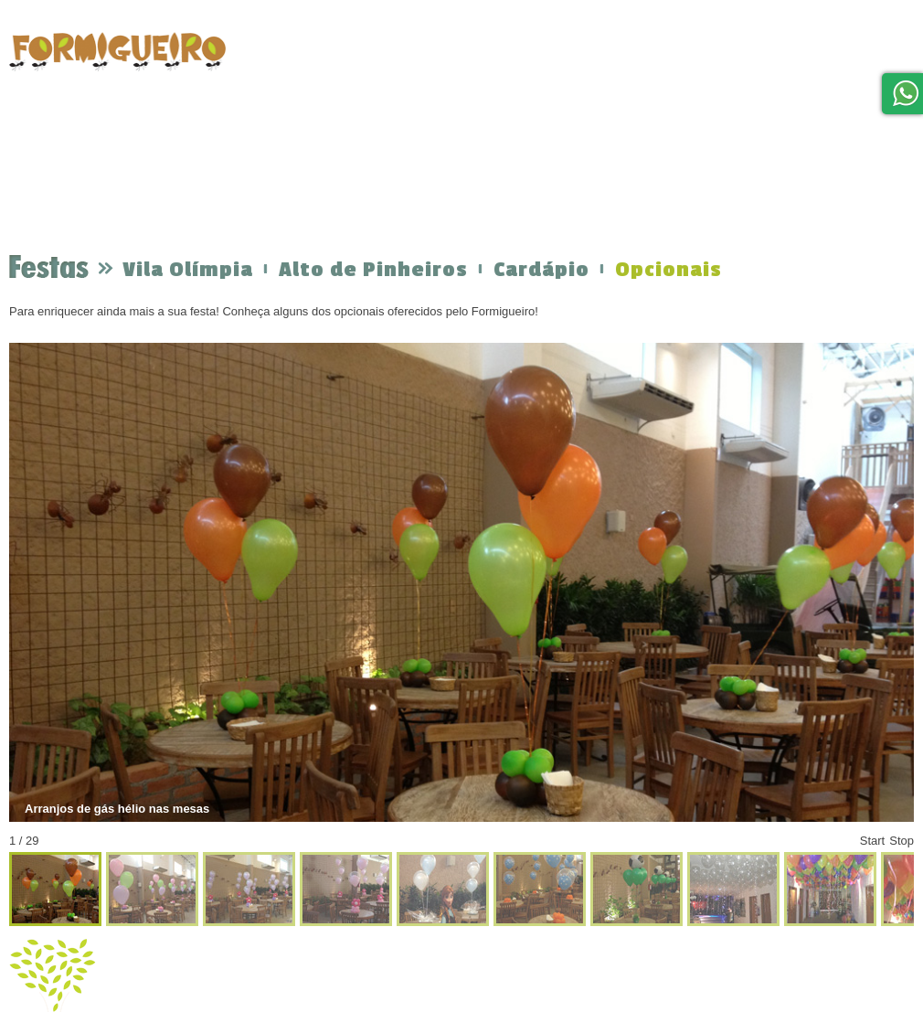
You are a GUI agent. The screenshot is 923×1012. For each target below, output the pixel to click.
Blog (835, 57)
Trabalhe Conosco (832, 125)
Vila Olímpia (187, 269)
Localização (688, 48)
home (267, 66)
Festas (346, 50)
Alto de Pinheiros (373, 269)
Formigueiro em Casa (556, 54)
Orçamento (434, 43)
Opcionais (668, 269)
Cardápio (541, 269)
